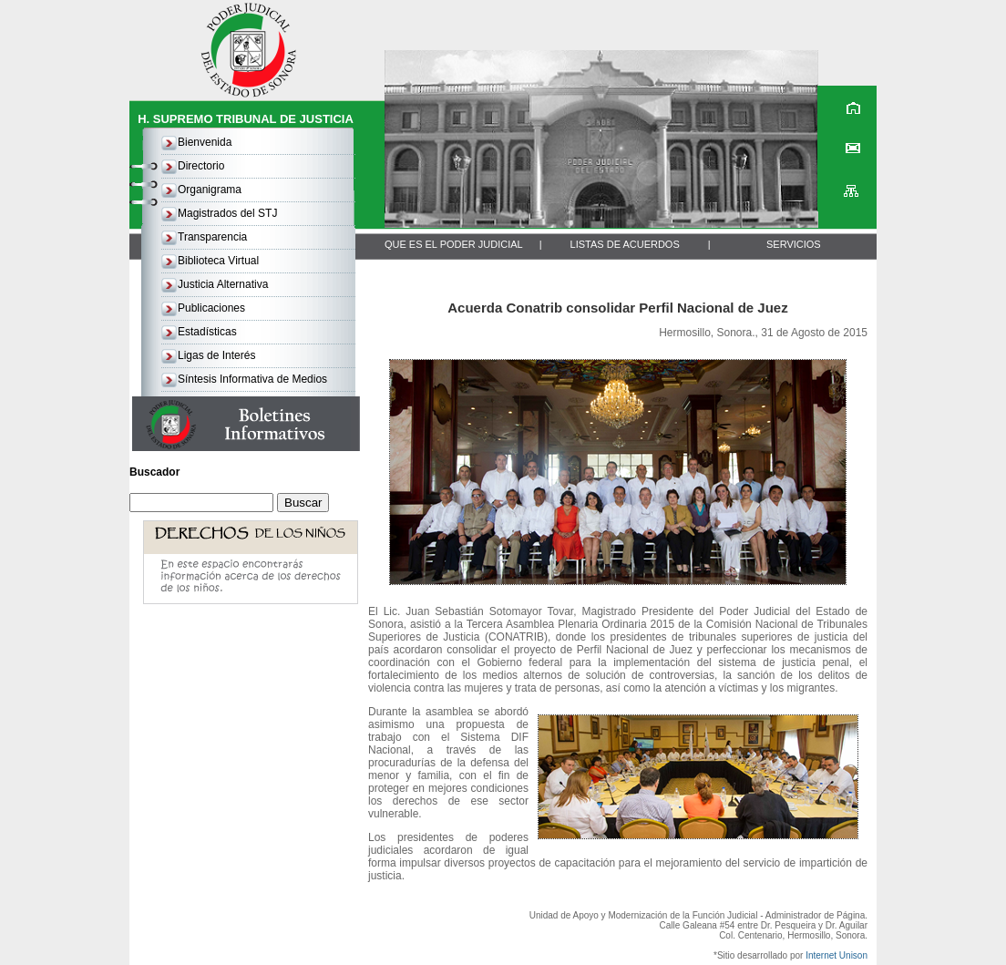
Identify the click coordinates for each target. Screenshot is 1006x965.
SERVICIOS (793, 244)
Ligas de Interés (216, 355)
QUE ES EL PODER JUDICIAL (454, 244)
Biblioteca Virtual (218, 260)
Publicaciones (211, 308)
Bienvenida (204, 142)
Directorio (201, 165)
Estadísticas (207, 331)
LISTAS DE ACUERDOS (625, 244)
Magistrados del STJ (227, 213)
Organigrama (209, 189)
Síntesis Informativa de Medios (252, 379)
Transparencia (212, 237)
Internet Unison (836, 955)
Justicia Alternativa (223, 284)
